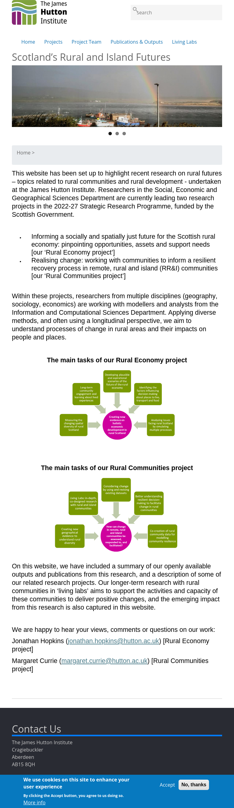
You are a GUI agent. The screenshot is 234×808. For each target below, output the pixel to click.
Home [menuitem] (28, 41)
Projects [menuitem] (53, 41)
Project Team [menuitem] (86, 41)
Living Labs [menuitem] (184, 41)
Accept (167, 787)
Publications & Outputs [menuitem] (137, 41)
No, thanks (193, 787)
